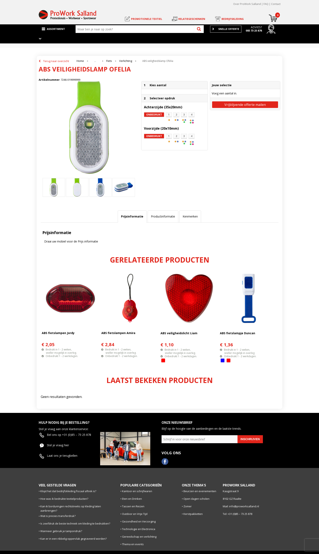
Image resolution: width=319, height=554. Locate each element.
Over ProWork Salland (247, 4)
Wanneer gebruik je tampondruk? (61, 531)
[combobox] (136, 29)
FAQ (266, 4)
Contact (276, 4)
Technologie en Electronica (138, 529)
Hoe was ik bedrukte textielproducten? (64, 499)
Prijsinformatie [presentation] (132, 216)
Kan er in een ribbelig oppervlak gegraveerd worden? (73, 538)
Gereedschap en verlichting (139, 536)
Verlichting (125, 61)
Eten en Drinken (132, 499)
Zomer (187, 506)
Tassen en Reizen (133, 506)
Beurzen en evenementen (199, 491)
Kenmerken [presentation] (190, 216)
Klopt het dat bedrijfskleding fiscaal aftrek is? (68, 491)
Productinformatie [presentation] (163, 216)
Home (80, 61)
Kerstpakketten (193, 514)
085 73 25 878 (254, 30)
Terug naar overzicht (56, 61)
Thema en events (133, 544)
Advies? (256, 27)
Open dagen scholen (196, 499)
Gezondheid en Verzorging (139, 521)
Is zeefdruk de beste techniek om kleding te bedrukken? (75, 523)
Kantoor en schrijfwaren (137, 491)
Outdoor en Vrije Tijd (134, 514)
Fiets (109, 61)
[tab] (132, 216)
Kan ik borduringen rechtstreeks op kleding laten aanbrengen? (70, 508)
